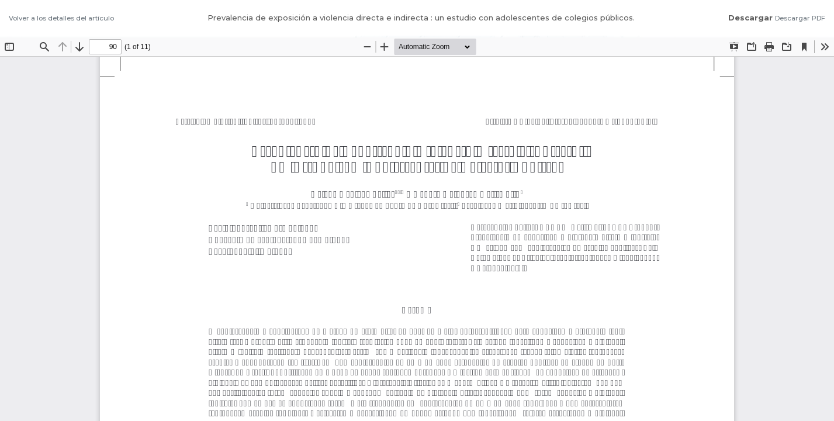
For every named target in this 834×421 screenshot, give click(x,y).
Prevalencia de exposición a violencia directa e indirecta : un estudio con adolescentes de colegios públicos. (421, 17)
